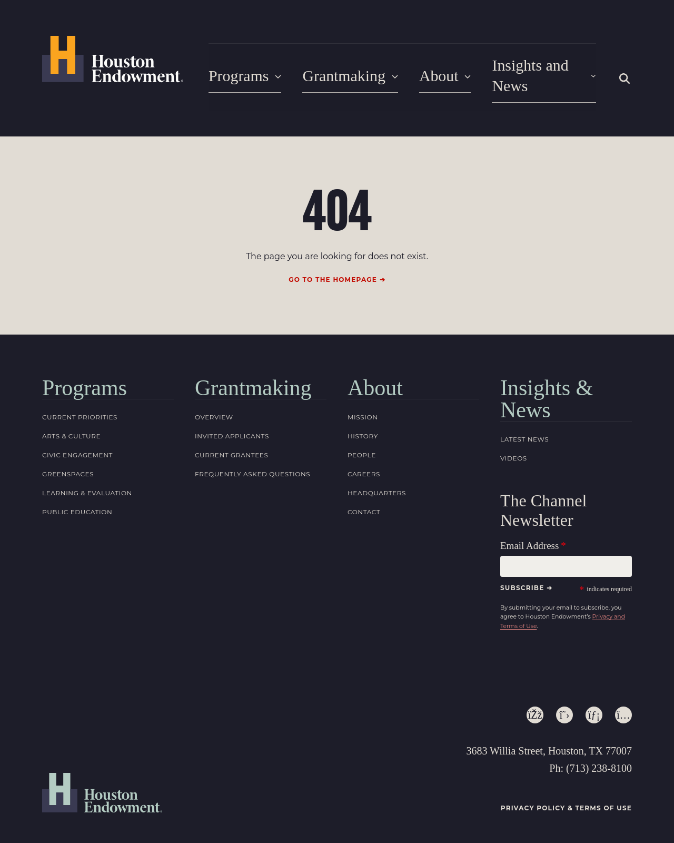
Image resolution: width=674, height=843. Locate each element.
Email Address (529, 533)
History (363, 424)
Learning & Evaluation (87, 481)
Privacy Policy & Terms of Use (566, 796)
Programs (243, 71)
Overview (214, 405)
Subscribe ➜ (526, 575)
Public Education (77, 500)
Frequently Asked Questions (252, 462)
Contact (364, 500)
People (362, 443)
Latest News (524, 428)
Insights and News (538, 71)
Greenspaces (68, 462)
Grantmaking (344, 71)
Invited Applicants (232, 424)
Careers (364, 462)
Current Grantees (231, 443)
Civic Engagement (77, 443)
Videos (513, 446)
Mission (363, 405)
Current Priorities (79, 405)
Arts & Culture (71, 424)
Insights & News (546, 387)
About (435, 71)
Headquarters (377, 481)
